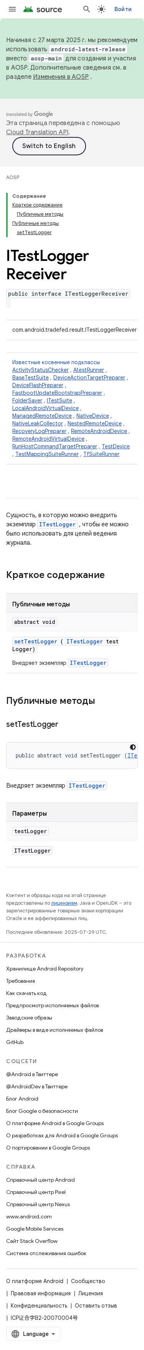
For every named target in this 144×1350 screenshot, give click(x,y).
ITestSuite (59, 400)
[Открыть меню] (12, 9)
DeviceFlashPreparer (37, 385)
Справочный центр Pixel (36, 1192)
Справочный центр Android (40, 1179)
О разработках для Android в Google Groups (62, 1135)
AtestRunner (88, 369)
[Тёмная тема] (132, 747)
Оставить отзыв (96, 1306)
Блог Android (22, 1098)
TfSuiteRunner (101, 454)
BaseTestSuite (30, 377)
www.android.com (29, 1216)
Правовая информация (41, 1293)
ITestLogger (57, 524)
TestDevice (116, 446)
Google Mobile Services (34, 1228)
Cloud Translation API (37, 132)
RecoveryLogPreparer (39, 431)
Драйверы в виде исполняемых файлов (54, 1029)
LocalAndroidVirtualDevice (45, 408)
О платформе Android (34, 1281)
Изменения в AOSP (61, 77)
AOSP (12, 177)
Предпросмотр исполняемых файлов (52, 1005)
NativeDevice (92, 415)
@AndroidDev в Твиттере (37, 1086)
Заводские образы (29, 1017)
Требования (20, 980)
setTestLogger (35, 641)
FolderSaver (27, 400)
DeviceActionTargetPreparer (89, 377)
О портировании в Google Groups (48, 1147)
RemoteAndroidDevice (99, 431)
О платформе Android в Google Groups (55, 1123)
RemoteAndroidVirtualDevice (48, 438)
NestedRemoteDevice (95, 423)
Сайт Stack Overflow (32, 1241)
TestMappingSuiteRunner (47, 454)
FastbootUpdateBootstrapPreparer (57, 392)
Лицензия (90, 1293)
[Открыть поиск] (86, 9)
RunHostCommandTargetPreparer (54, 446)
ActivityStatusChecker (40, 369)
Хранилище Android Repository (44, 968)
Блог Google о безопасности (42, 1110)
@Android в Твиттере (32, 1074)
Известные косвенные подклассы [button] (72, 408)
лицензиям (64, 903)
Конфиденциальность (39, 1306)
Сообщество (88, 1281)
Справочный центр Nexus (38, 1204)
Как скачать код (26, 993)
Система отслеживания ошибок (46, 1253)
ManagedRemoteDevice (42, 415)
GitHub (14, 1042)
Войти (123, 9)
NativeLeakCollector (37, 423)
